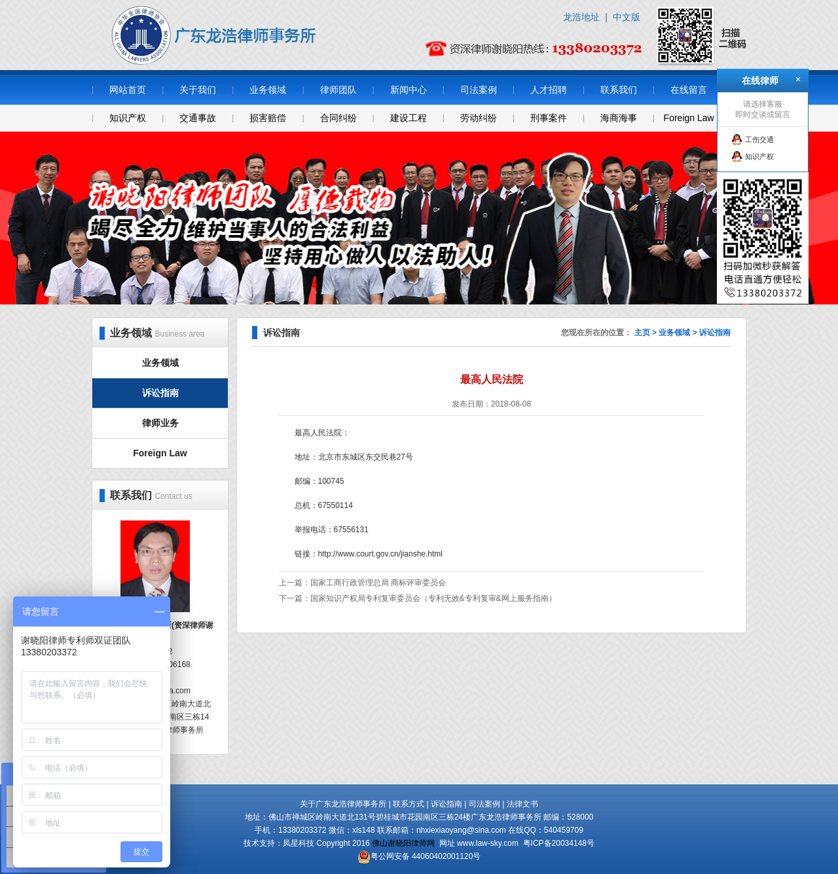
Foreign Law (689, 118)
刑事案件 (548, 118)
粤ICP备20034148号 (558, 843)
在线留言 (688, 89)
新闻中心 (408, 89)
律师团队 (338, 89)
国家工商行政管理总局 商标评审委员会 (378, 582)
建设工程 (408, 118)
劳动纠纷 (478, 118)
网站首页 (127, 89)
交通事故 (197, 118)
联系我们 (618, 89)
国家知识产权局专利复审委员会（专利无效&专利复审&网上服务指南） (433, 598)
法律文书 (522, 804)
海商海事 (618, 118)
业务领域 (267, 89)
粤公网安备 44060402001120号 (426, 856)
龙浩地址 (581, 17)
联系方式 (408, 804)
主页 (642, 332)
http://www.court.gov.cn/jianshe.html (380, 553)
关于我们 (197, 89)
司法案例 (478, 89)
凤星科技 (298, 843)
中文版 (626, 17)
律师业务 (160, 423)
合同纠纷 (338, 118)
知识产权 (127, 118)
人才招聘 (548, 89)
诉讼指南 (160, 393)
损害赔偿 (267, 118)
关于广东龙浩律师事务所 (343, 804)
